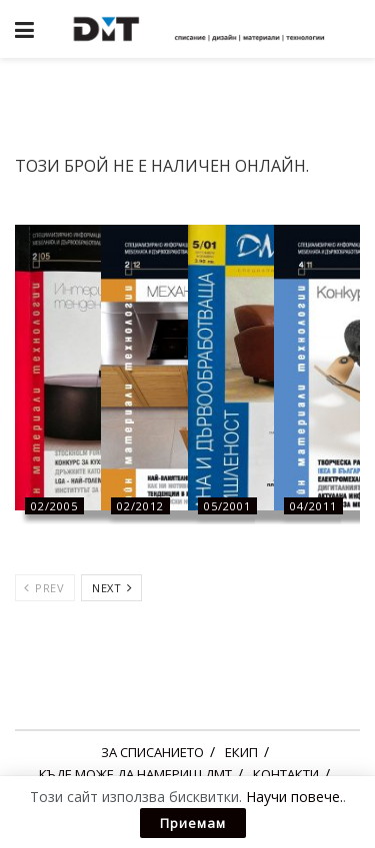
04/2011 (313, 505)
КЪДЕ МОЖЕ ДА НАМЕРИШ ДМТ (135, 774)
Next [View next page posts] (112, 587)
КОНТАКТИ (286, 774)
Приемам (193, 823)
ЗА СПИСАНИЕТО (152, 752)
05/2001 (227, 505)
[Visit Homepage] (202, 29)
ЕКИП (241, 752)
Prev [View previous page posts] (44, 587)
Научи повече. (294, 796)
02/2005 (54, 505)
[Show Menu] (24, 29)
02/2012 (140, 505)
